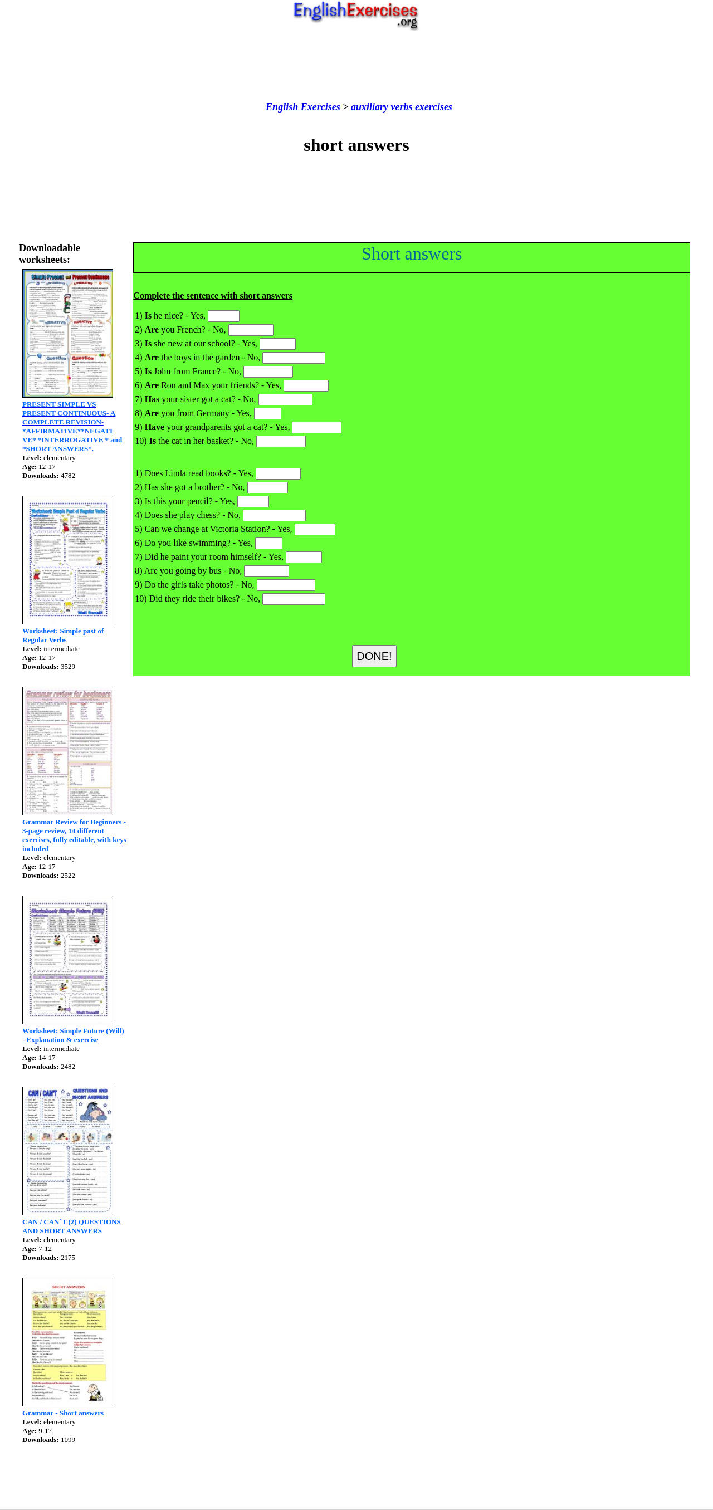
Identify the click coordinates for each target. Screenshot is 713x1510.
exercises (432, 107)
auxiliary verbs (382, 107)
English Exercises (303, 107)
